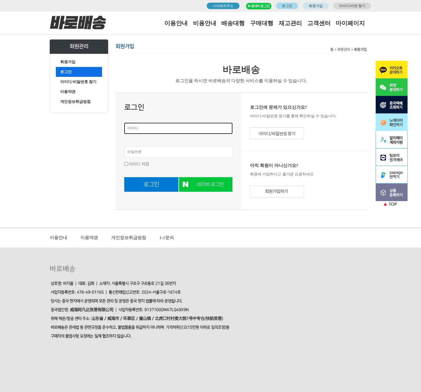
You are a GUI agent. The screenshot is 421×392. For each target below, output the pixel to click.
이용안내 (176, 23)
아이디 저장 (139, 164)
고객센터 (319, 23)
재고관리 (290, 23)
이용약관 (67, 91)
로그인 (287, 6)
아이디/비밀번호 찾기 (78, 82)
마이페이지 (350, 23)
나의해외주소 (223, 6)
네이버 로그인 (210, 184)
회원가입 (316, 6)
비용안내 (204, 23)
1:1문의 (166, 237)
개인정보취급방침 (75, 101)
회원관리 (343, 49)
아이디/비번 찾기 (352, 6)
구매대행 (261, 23)
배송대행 (233, 23)
